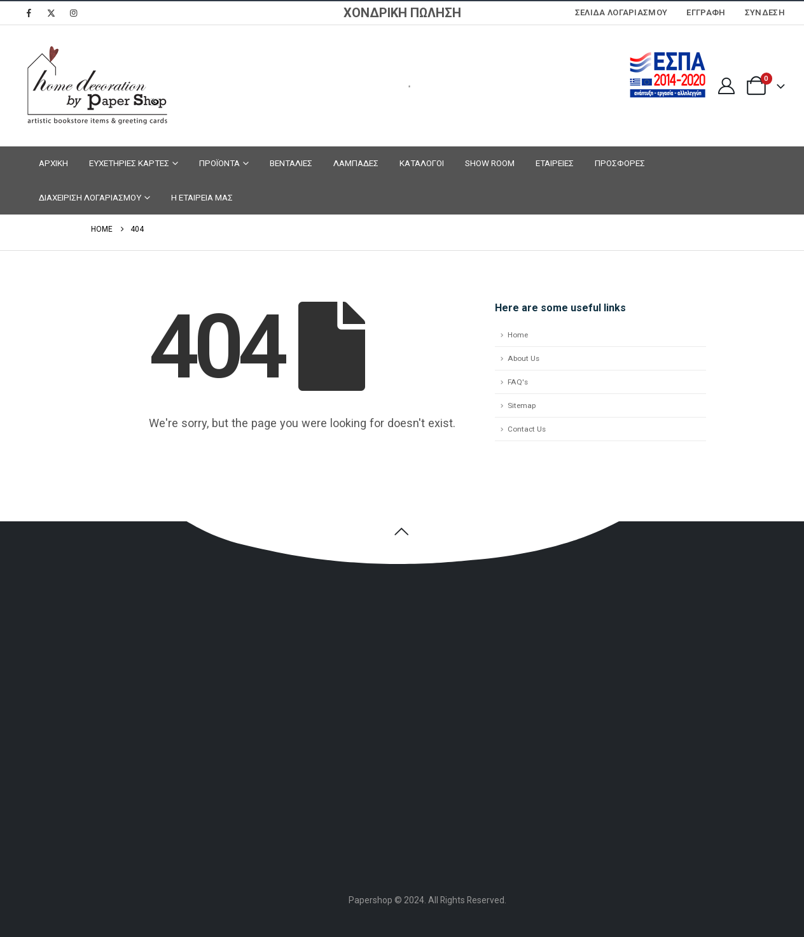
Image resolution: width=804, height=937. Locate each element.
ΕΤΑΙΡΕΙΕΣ (555, 163)
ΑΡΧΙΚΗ (53, 163)
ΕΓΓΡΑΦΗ (705, 12)
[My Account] (726, 86)
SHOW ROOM (490, 163)
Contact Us (527, 429)
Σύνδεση (765, 12)
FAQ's (518, 381)
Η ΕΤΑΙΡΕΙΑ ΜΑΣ (202, 197)
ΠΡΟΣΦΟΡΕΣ (620, 163)
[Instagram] (73, 13)
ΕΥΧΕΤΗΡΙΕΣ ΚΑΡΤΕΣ (129, 163)
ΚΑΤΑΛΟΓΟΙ (421, 163)
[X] (51, 13)
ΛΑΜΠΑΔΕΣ (355, 163)
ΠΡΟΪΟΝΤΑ (219, 163)
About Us (523, 358)
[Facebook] (29, 13)
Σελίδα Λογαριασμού (621, 12)
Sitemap (522, 405)
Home (518, 334)
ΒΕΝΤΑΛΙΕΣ (291, 163)
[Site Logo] (95, 86)
